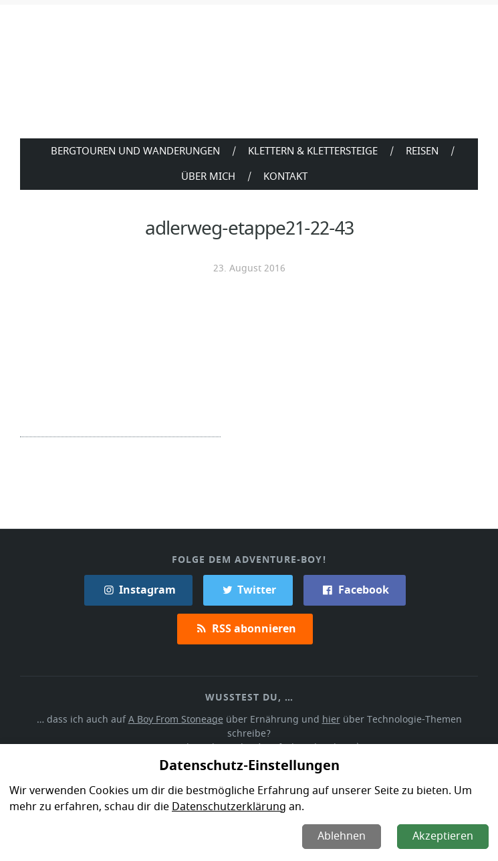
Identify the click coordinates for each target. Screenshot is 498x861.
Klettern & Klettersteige (313, 150)
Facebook (354, 588)
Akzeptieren (443, 836)
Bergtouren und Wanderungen (132, 150)
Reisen (425, 150)
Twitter (247, 588)
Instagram (138, 588)
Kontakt (285, 175)
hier (307, 717)
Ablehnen (343, 836)
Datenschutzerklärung (225, 807)
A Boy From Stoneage (156, 717)
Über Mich (207, 175)
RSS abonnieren (245, 627)
